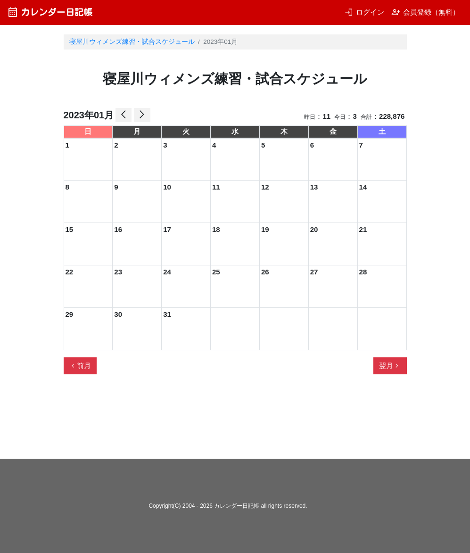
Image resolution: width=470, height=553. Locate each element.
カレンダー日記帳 (49, 12)
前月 (80, 366)
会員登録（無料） (425, 12)
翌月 (390, 366)
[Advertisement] (235, 420)
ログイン (364, 12)
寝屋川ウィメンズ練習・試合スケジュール (132, 41)
